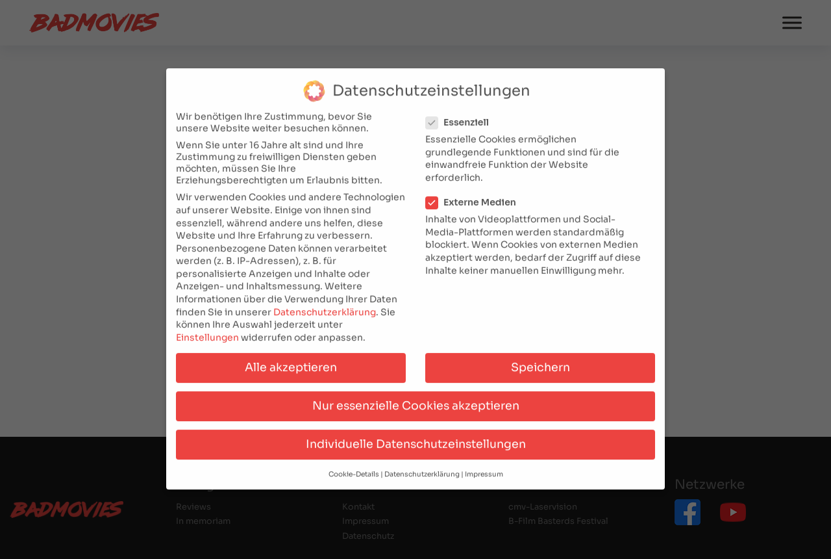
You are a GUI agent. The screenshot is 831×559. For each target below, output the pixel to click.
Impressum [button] (484, 466)
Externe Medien (475, 194)
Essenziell (461, 114)
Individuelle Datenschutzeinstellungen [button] (416, 436)
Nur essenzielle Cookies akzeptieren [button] (415, 398)
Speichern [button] (540, 359)
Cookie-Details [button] (354, 466)
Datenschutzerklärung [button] (422, 466)
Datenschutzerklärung (324, 304)
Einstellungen (207, 329)
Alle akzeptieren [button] (291, 359)
